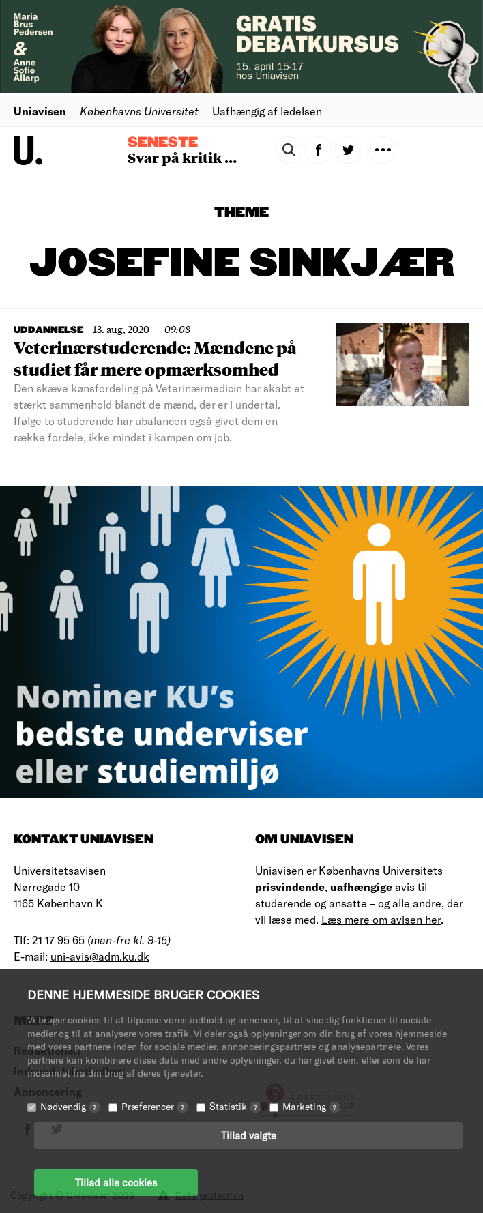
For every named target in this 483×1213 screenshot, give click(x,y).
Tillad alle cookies (116, 1182)
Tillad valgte (248, 1135)
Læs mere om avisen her (381, 919)
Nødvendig (70, 1106)
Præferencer (154, 1106)
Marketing (311, 1106)
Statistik (235, 1106)
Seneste (163, 142)
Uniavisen (40, 110)
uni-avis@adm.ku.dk (99, 956)
